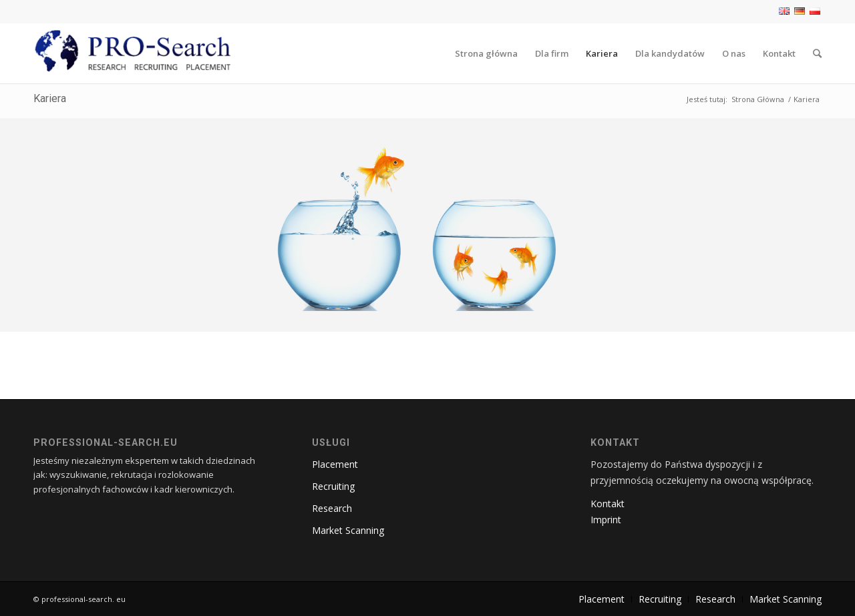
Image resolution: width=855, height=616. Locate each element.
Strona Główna (757, 99)
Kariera (49, 98)
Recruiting (333, 486)
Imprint (605, 519)
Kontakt (607, 503)
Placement (335, 464)
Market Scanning (348, 530)
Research (332, 508)
